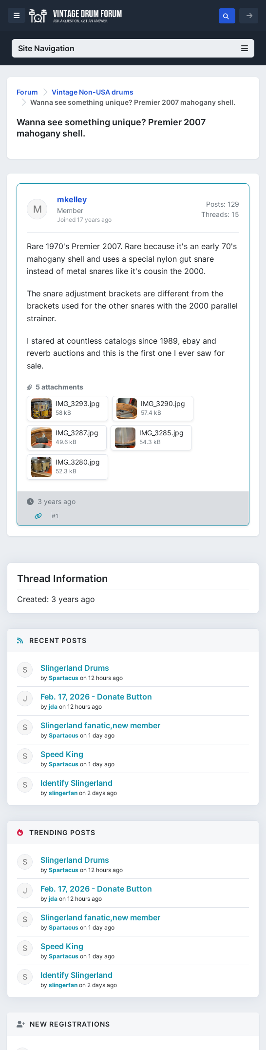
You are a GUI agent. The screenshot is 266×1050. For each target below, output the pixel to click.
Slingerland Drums (74, 668)
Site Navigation (133, 48)
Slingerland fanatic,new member (100, 725)
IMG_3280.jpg (78, 462)
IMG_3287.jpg (77, 432)
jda (54, 706)
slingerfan (64, 793)
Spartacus (64, 677)
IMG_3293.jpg (78, 403)
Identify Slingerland (76, 783)
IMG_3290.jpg (163, 403)
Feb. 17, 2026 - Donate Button (96, 696)
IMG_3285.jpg (161, 432)
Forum (27, 92)
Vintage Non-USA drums (92, 92)
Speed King (61, 754)
